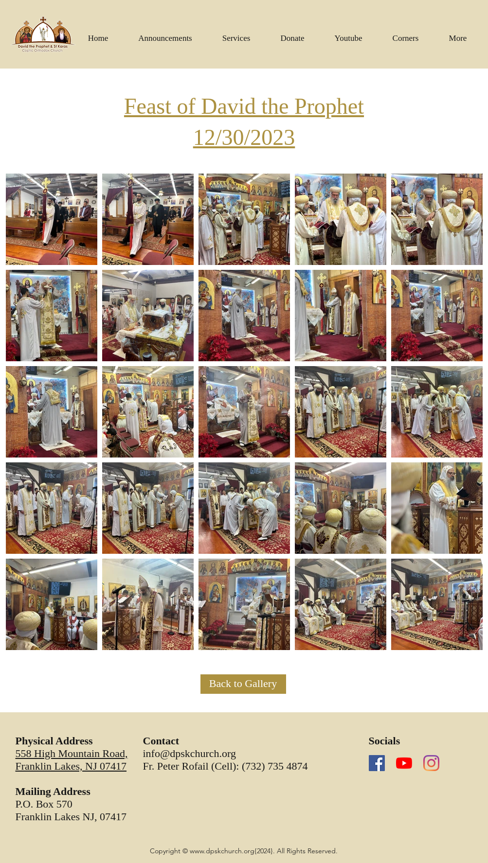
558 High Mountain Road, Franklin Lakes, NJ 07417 (72, 759)
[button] (349, 34)
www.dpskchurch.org (222, 850)
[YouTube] (404, 763)
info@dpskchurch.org (189, 753)
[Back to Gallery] (243, 684)
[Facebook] (377, 763)
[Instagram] (431, 763)
